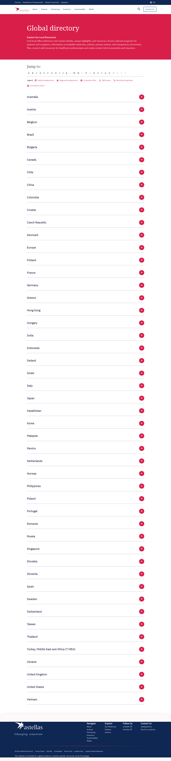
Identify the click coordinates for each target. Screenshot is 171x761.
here (87, 756)
